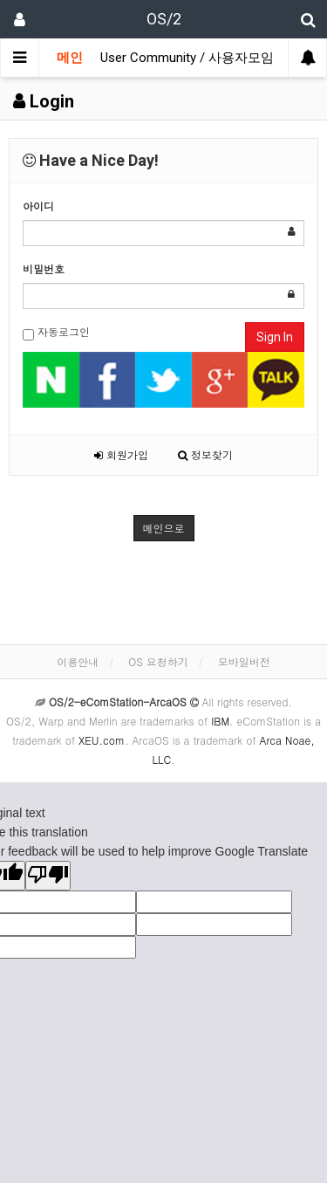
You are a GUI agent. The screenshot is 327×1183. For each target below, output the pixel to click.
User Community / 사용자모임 (187, 57)
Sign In (274, 337)
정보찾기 (205, 454)
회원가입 (121, 454)
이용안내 (78, 661)
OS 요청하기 (158, 661)
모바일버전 (244, 661)
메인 (70, 57)
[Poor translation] (48, 876)
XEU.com (101, 739)
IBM (220, 720)
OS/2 (163, 19)
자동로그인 (56, 332)
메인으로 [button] (164, 527)
